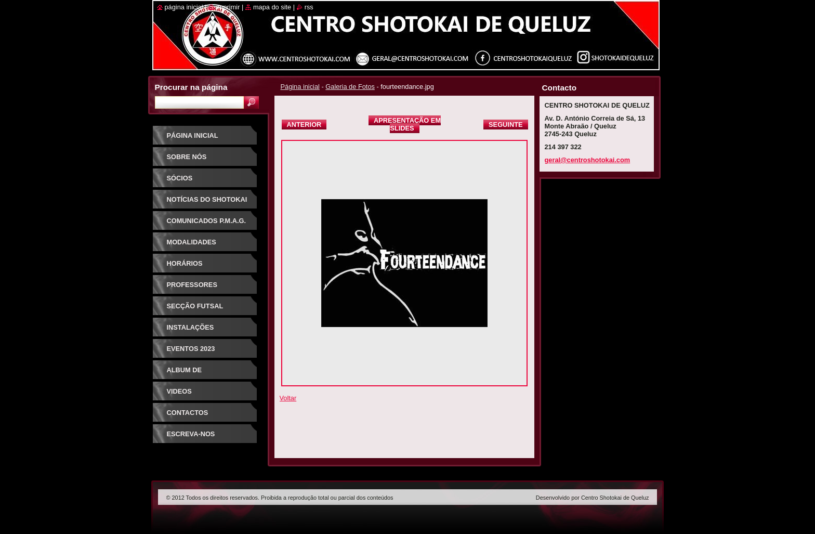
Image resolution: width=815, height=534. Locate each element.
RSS (309, 7)
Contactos (187, 412)
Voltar (288, 398)
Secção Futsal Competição (195, 309)
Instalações (190, 327)
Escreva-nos (191, 434)
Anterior (304, 124)
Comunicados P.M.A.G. (206, 221)
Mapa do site (272, 7)
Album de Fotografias (191, 373)
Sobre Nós (187, 157)
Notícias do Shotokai (207, 199)
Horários (185, 263)
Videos (179, 391)
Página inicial (300, 86)
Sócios (180, 178)
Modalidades (191, 242)
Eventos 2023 (191, 349)
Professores (192, 285)
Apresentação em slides (407, 124)
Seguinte (505, 124)
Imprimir (228, 7)
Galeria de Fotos (350, 86)
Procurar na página (191, 87)
